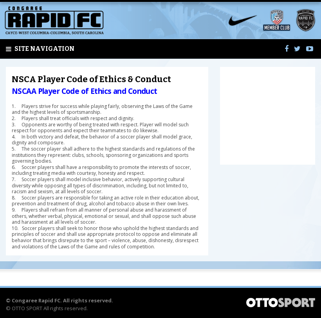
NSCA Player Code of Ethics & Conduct (91, 79)
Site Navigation (40, 49)
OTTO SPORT (27, 308)
